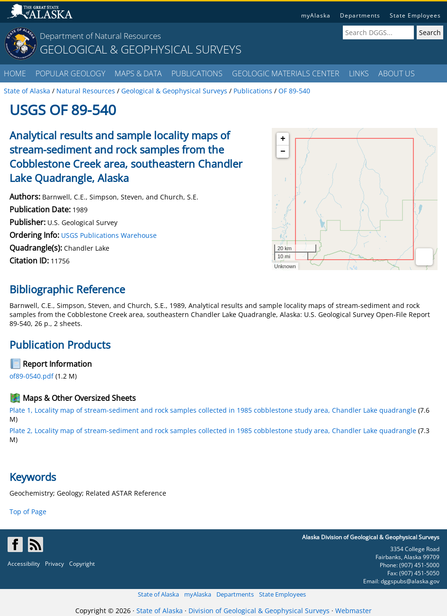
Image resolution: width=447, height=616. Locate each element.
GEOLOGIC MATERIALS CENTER (286, 73)
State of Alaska (158, 594)
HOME (15, 73)
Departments (360, 15)
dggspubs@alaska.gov (410, 581)
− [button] (283, 151)
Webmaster (353, 610)
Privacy (54, 564)
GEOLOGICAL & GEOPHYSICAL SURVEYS (140, 49)
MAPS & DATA (138, 73)
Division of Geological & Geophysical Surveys (259, 610)
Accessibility (24, 564)
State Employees (415, 15)
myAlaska (316, 15)
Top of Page (27, 511)
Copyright (82, 564)
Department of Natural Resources (100, 35)
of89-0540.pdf (31, 375)
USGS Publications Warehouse (109, 235)
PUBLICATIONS (197, 73)
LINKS (359, 73)
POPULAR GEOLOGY (70, 73)
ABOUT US (396, 73)
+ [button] (283, 139)
